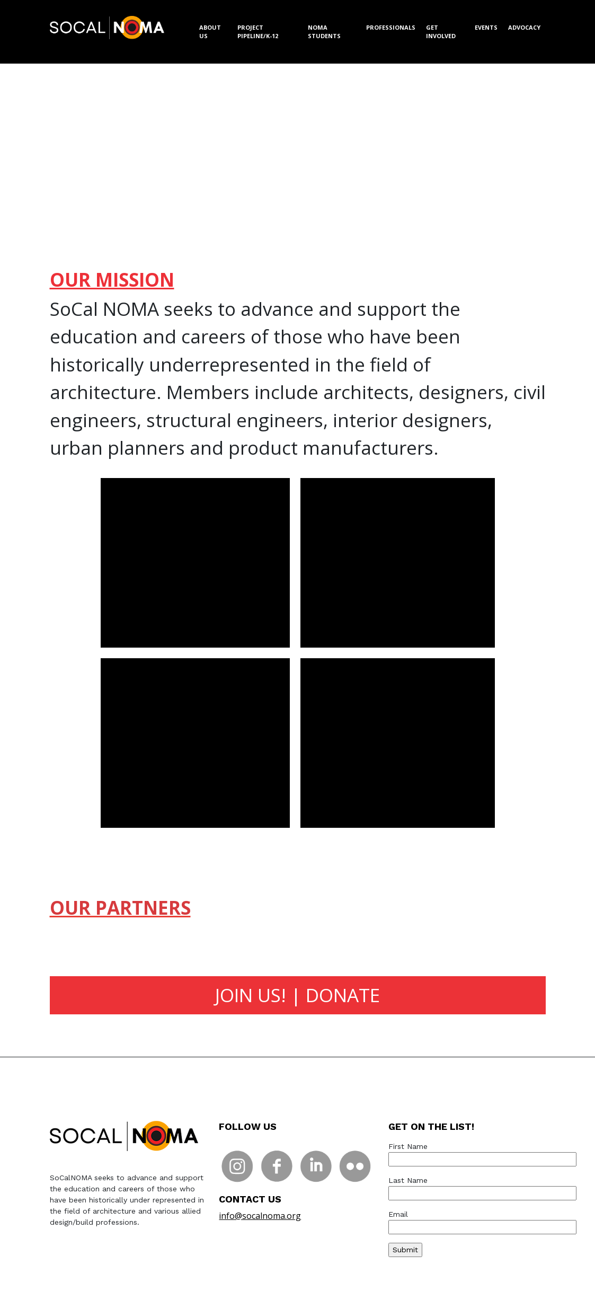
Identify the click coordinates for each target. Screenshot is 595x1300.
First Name (482, 1152)
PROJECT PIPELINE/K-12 (257, 31)
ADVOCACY (524, 27)
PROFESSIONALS (390, 27)
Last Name (482, 1186)
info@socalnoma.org (260, 1216)
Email (482, 1220)
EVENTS (486, 27)
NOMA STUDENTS (324, 31)
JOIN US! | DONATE (297, 995)
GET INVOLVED (441, 31)
